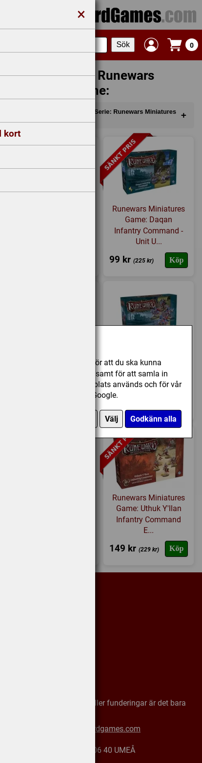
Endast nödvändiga (58, 419)
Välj (111, 419)
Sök (123, 44)
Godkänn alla (153, 419)
